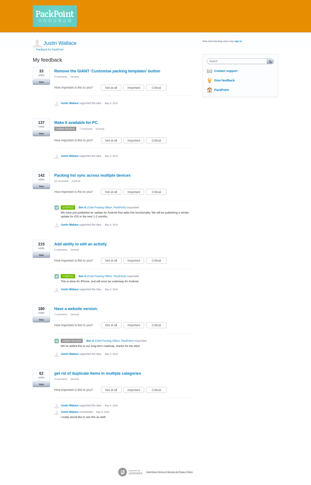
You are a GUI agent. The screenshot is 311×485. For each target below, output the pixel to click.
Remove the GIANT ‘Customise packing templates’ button (107, 71)
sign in (238, 41)
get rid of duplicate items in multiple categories (97, 373)
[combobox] (238, 61)
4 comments (60, 379)
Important (136, 88)
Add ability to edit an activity (80, 244)
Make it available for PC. (76, 122)
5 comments (60, 249)
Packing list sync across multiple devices (92, 175)
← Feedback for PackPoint (48, 49)
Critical (159, 88)
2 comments (60, 314)
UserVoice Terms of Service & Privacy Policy (169, 471)
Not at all (113, 88)
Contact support (226, 70)
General (74, 76)
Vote (41, 82)
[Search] (270, 61)
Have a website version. (76, 309)
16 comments (61, 181)
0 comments (60, 76)
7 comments (85, 129)
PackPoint (221, 90)
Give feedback (224, 80)
